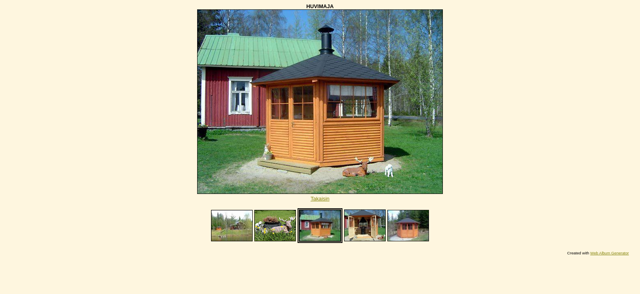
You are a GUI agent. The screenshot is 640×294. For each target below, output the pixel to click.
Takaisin (320, 199)
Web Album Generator (609, 253)
